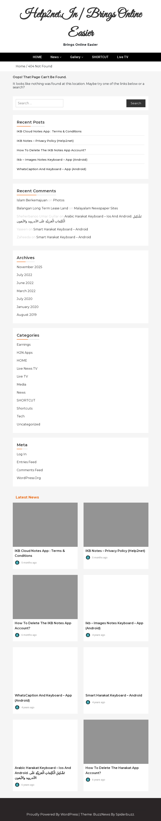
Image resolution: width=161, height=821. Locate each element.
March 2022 (26, 291)
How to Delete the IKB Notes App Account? (51, 150)
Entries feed (27, 462)
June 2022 (25, 283)
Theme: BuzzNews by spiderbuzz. (107, 814)
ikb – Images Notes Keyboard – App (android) (52, 159)
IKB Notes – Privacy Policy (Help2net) (45, 141)
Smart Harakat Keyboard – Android (60, 229)
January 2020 (28, 307)
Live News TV (27, 368)
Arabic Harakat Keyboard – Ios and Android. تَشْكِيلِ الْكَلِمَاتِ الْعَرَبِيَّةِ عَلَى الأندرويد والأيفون (43, 773)
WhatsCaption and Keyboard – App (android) (51, 169)
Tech (21, 416)
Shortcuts (24, 408)
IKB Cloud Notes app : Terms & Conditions (49, 131)
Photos (58, 200)
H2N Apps (24, 353)
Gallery (75, 57)
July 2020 (24, 299)
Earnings (23, 344)
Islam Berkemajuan (32, 200)
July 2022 (24, 275)
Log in (22, 454)
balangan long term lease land (42, 208)
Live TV (122, 57)
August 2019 (27, 315)
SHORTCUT (100, 57)
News (55, 57)
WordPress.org (29, 478)
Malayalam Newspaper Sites (96, 208)
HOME (37, 57)
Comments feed (30, 470)
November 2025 (29, 267)
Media (21, 384)
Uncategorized (28, 424)
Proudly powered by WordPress (53, 814)
